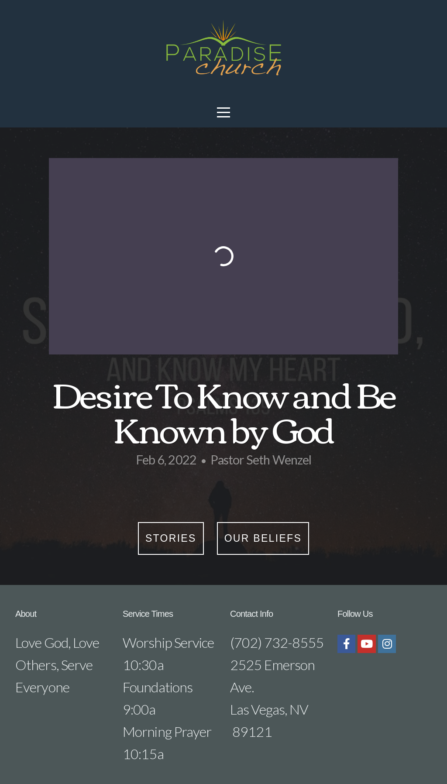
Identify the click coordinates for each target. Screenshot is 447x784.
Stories (170, 538)
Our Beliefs (263, 538)
